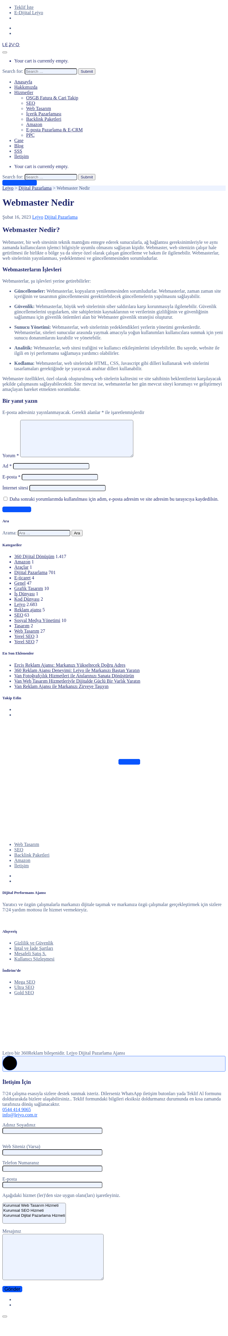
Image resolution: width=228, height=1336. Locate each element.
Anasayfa (23, 81)
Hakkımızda (25, 87)
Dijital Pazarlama (61, 217)
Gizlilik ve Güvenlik (33, 950)
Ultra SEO (24, 994)
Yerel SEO (24, 643)
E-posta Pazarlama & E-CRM (54, 129)
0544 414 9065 (16, 1116)
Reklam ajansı (27, 616)
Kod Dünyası (26, 606)
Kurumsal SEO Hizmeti (34, 1217)
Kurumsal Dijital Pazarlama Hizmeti (34, 1222)
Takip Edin (129, 768)
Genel (20, 590)
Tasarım (21, 632)
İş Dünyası (24, 600)
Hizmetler (23, 92)
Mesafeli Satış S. (30, 960)
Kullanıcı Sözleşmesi (34, 965)
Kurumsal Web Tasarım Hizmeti (34, 1212)
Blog (18, 145)
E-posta (11, 483)
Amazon (34, 124)
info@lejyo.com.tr (19, 1121)
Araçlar (21, 574)
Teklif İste (24, 7)
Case (18, 140)
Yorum (10, 462)
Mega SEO (24, 989)
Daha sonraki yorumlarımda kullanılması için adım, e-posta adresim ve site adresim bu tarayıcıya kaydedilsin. (114, 506)
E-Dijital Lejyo (28, 12)
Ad (7, 473)
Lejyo (37, 217)
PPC (30, 135)
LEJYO (11, 44)
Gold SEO (24, 999)
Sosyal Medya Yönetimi (37, 627)
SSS (18, 151)
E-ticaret (22, 584)
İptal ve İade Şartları (33, 955)
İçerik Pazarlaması (43, 113)
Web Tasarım (38, 108)
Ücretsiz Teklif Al (20, 182)
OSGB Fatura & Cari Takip (52, 97)
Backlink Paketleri (43, 119)
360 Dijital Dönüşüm (34, 563)
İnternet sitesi (15, 494)
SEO (30, 103)
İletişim (21, 156)
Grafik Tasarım (28, 595)
